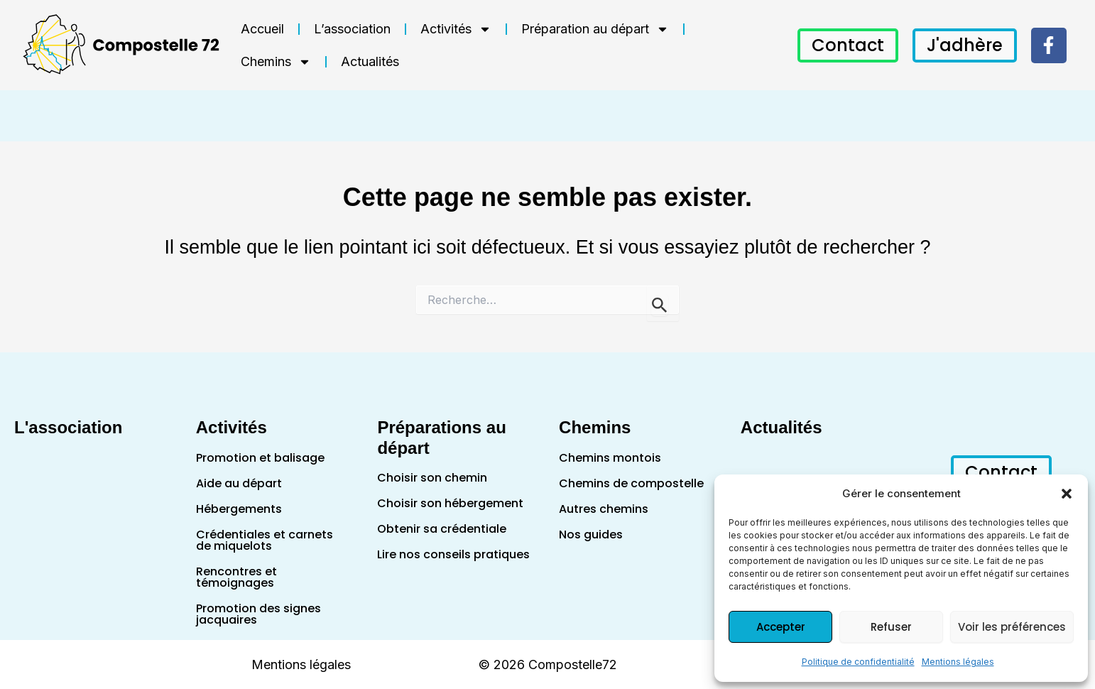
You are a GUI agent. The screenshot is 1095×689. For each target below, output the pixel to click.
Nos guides (591, 534)
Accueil (262, 28)
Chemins (276, 61)
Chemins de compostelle (631, 483)
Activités (455, 29)
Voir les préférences (1012, 626)
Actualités (370, 61)
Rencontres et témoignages (236, 577)
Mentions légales (958, 661)
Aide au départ (239, 483)
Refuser (891, 626)
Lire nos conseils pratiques (453, 554)
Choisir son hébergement (450, 503)
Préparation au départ (595, 29)
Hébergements (239, 509)
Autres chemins (603, 509)
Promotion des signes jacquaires (258, 614)
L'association (68, 427)
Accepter (780, 626)
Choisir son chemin (432, 478)
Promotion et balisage (260, 458)
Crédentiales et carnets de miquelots (264, 540)
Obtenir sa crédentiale (441, 529)
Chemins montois (610, 458)
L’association (352, 28)
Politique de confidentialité (858, 661)
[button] (1066, 494)
